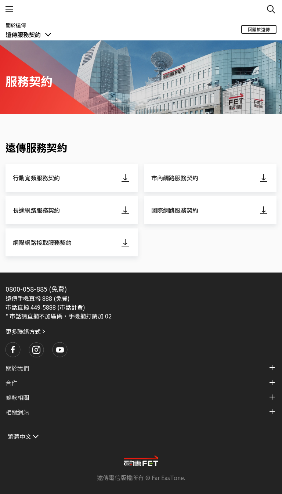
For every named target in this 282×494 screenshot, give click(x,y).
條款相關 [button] (17, 397)
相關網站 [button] (17, 412)
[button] (13, 349)
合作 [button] (11, 382)
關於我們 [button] (17, 368)
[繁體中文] (24, 435)
